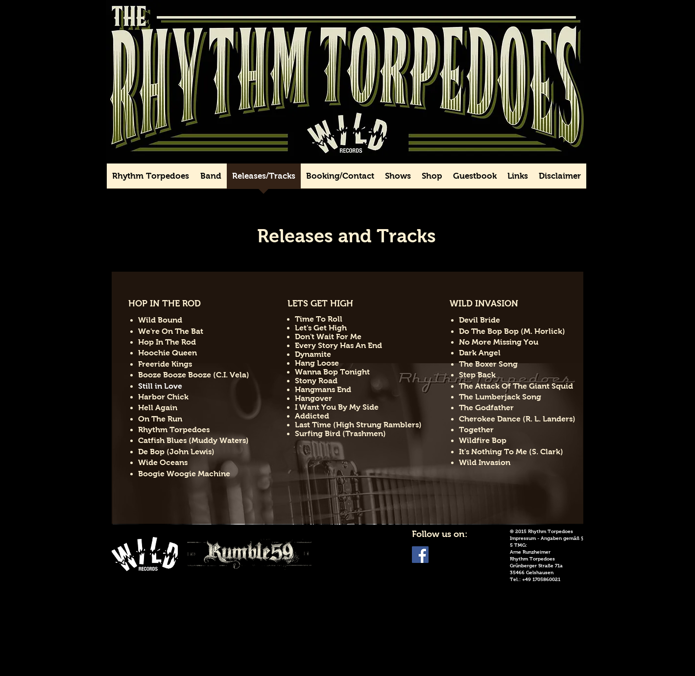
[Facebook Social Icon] (420, 554)
